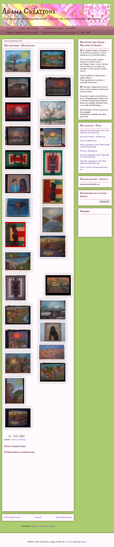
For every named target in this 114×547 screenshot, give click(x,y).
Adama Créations (28, 11)
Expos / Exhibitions (87, 140)
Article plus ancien (64, 517)
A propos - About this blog (28, 28)
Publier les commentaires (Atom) (43, 526)
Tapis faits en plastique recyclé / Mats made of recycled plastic (93, 162)
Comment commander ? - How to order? (22, 33)
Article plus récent (12, 517)
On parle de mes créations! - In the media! (59, 28)
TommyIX (68, 542)
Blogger (83, 542)
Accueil (10, 28)
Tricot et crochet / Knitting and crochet (94, 167)
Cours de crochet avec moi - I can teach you (59, 33)
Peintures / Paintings (18, 439)
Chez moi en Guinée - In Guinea (91, 137)
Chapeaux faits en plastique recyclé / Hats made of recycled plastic (94, 131)
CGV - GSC (85, 33)
